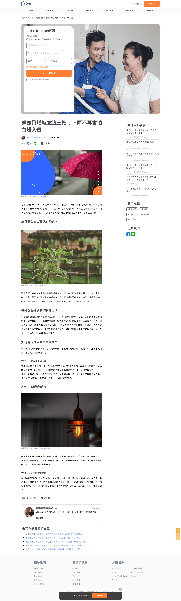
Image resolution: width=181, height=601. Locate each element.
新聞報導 (149, 11)
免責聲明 (38, 576)
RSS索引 (76, 584)
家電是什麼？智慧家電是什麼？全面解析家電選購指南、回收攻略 (54, 545)
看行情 (75, 576)
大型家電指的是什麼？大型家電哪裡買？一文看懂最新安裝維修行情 (55, 541)
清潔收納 (109, 11)
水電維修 (69, 11)
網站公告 (38, 572)
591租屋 (116, 580)
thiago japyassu (35, 448)
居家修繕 (89, 11)
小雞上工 (116, 572)
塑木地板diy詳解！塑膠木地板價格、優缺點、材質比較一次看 (52, 549)
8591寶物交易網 (119, 576)
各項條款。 (47, 80)
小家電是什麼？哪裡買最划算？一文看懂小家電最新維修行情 (52, 538)
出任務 (134, 576)
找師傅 (75, 568)
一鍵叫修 (152, 4)
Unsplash (43, 196)
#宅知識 (144, 209)
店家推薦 (49, 11)
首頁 (23, 18)
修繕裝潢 (46, 39)
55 (38, 143)
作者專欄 (95, 508)
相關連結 (39, 518)
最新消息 (129, 11)
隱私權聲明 (39, 584)
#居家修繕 (132, 209)
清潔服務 (57, 39)
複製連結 (47, 143)
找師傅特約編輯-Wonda (35, 138)
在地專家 (76, 580)
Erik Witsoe (34, 196)
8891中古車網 (137, 572)
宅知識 (30, 11)
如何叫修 (76, 572)
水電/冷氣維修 (33, 39)
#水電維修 (132, 214)
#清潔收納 (145, 214)
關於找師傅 (39, 568)
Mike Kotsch (34, 285)
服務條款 (38, 580)
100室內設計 (136, 568)
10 (31, 143)
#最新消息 (132, 219)
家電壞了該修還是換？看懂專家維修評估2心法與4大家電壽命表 (53, 534)
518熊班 (116, 568)
